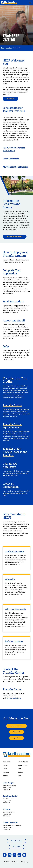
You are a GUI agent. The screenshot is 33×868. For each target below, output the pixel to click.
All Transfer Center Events (14, 236)
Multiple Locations (14, 641)
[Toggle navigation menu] (30, 2)
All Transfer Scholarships (15, 166)
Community (5, 775)
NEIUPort (5, 765)
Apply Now (16, 738)
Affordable (10, 579)
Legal (24, 862)
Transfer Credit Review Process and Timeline (15, 452)
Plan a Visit (16, 732)
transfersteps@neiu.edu (13, 698)
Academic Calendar (23, 762)
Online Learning (6, 762)
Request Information (16, 726)
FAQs (6, 346)
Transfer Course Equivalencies (12, 425)
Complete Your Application (12, 271)
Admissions (9, 48)
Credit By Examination (11, 485)
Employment (6, 772)
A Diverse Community (15, 609)
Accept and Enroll (14, 320)
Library (19, 775)
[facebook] (5, 855)
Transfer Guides (12, 405)
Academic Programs (14, 551)
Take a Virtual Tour (16, 841)
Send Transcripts (13, 301)
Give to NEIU (16, 847)
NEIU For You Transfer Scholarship (14, 149)
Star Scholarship (11, 158)
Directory (20, 772)
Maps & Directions (22, 765)
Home (2, 48)
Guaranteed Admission (10, 465)
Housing (5, 769)
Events (19, 769)
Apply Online (10, 99)
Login (27, 862)
